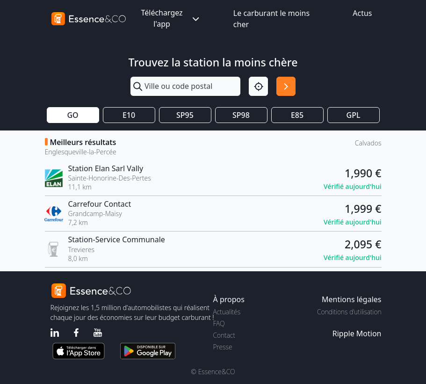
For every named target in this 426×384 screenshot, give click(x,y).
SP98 (241, 115)
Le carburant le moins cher (271, 18)
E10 (129, 115)
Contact (224, 335)
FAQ (219, 323)
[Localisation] (258, 86)
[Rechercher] (286, 86)
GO (72, 115)
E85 (297, 115)
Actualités (227, 311)
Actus (362, 13)
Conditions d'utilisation (349, 311)
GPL (354, 115)
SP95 (185, 115)
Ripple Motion (357, 333)
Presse (222, 346)
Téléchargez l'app (171, 18)
